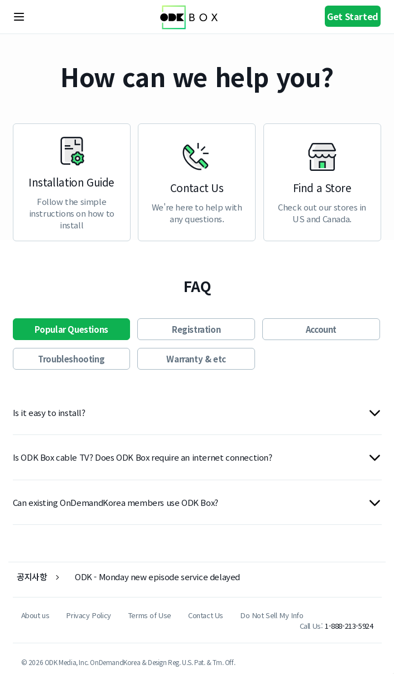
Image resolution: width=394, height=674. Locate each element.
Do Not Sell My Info (271, 615)
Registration (196, 329)
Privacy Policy (88, 615)
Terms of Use (149, 615)
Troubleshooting (71, 359)
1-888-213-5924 (349, 625)
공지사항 (32, 576)
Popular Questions (71, 329)
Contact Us (205, 615)
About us (35, 615)
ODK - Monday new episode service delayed (157, 576)
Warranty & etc (195, 359)
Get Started (352, 16)
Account (321, 329)
